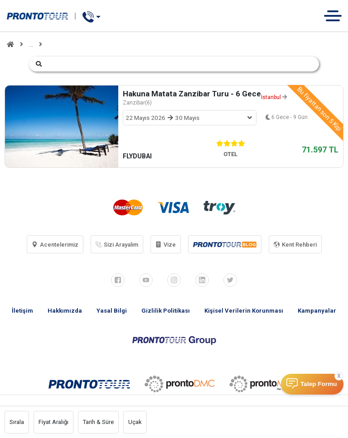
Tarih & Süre (98, 422)
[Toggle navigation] (336, 15)
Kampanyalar (317, 310)
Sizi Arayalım (117, 244)
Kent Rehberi (295, 244)
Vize (165, 244)
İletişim (22, 310)
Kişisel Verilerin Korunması (243, 310)
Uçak (135, 422)
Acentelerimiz (55, 244)
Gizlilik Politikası (165, 310)
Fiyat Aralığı (53, 422)
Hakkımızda (65, 310)
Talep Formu (318, 384)
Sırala (17, 422)
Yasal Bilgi (112, 310)
